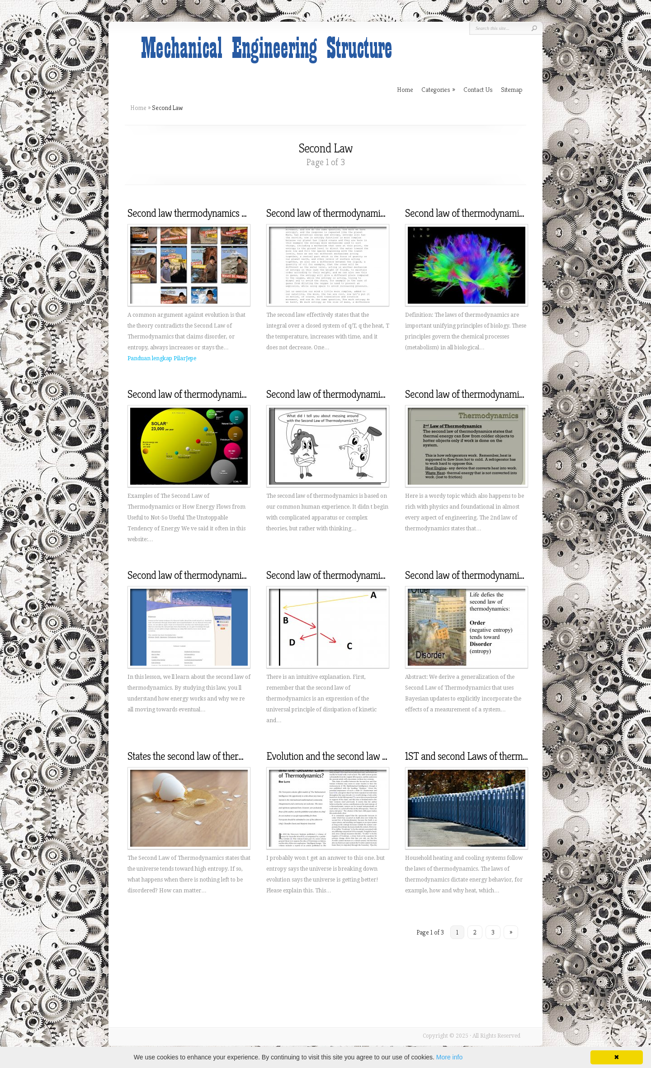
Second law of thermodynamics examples (207, 394)
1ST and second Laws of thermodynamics (484, 756)
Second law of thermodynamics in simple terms (357, 213)
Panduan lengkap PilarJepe (161, 358)
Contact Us (478, 89)
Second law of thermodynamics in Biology (486, 213)
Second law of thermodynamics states (478, 394)
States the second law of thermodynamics (207, 756)
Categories (438, 89)
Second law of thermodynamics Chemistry (347, 394)
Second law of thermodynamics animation (486, 575)
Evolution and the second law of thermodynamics (361, 756)
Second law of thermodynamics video (200, 575)
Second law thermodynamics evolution (202, 213)
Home (138, 108)
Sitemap (512, 89)
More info (449, 1057)
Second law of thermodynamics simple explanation (364, 575)
